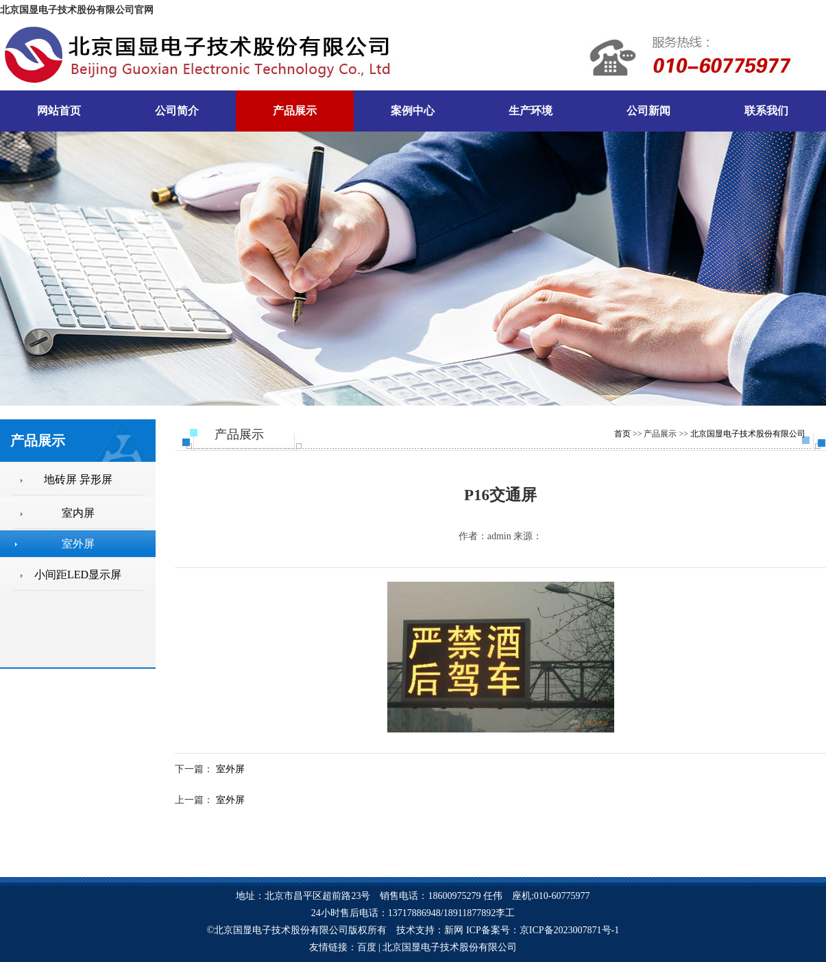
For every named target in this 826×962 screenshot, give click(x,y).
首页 (622, 434)
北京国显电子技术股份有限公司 (747, 434)
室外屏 (230, 769)
